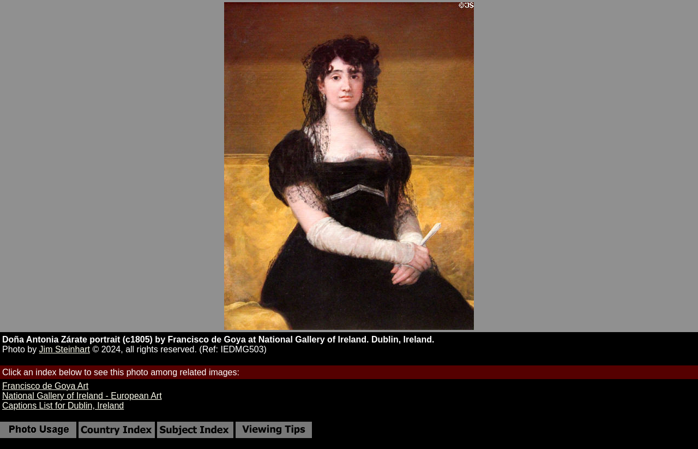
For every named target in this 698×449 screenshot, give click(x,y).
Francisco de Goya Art (45, 386)
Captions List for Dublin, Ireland (63, 405)
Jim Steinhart (64, 349)
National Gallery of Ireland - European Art (82, 395)
